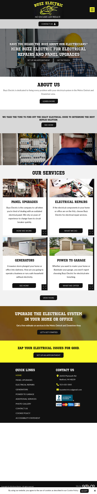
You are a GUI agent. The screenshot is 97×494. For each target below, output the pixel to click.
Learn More (49, 101)
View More (48, 298)
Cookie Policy (72, 490)
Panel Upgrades (24, 202)
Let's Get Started (49, 332)
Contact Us (48, 24)
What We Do (71, 231)
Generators (24, 260)
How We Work (24, 231)
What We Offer (71, 285)
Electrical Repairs (71, 202)
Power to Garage (71, 260)
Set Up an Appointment (38, 60)
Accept (84, 491)
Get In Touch (64, 60)
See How (48, 125)
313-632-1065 (65, 384)
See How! (24, 285)
